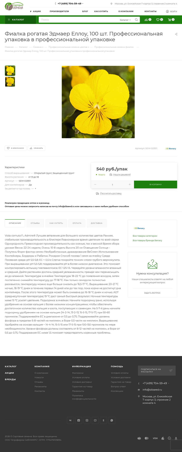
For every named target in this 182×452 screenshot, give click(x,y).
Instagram (86, 420)
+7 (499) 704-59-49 (69, 3)
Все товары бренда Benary (147, 240)
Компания (42, 366)
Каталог (11, 366)
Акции (9, 373)
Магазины (77, 373)
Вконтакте (70, 420)
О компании (41, 373)
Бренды (10, 379)
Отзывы (35, 223)
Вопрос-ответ (118, 386)
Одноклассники (103, 420)
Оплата (77, 223)
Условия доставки (82, 382)
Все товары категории (145, 235)
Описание (15, 223)
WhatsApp (111, 420)
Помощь (117, 366)
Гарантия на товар (82, 386)
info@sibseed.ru (152, 389)
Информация (81, 366)
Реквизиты (41, 386)
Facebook (78, 420)
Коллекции (117, 391)
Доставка (96, 223)
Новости (39, 377)
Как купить (56, 223)
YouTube (95, 420)
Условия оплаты (81, 377)
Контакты (40, 391)
